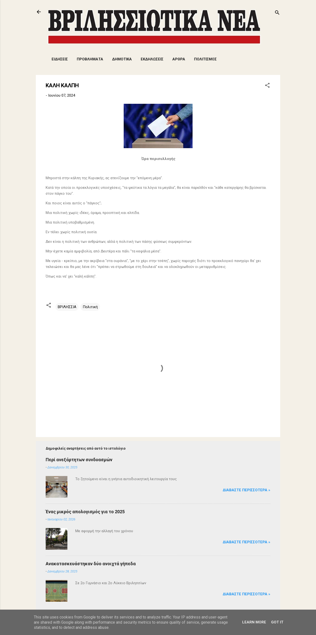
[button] (267, 86)
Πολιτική (90, 307)
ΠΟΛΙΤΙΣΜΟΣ (205, 59)
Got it (277, 622)
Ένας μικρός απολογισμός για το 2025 (85, 511)
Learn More (254, 622)
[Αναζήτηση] (277, 13)
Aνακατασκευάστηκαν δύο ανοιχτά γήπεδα (91, 563)
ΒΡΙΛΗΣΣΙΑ (67, 307)
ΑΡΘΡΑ (178, 59)
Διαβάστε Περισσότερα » (246, 490)
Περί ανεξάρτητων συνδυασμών (79, 459)
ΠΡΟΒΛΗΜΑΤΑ (90, 59)
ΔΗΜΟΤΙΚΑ (122, 59)
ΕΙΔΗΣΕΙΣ (60, 59)
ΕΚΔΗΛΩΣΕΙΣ (152, 59)
